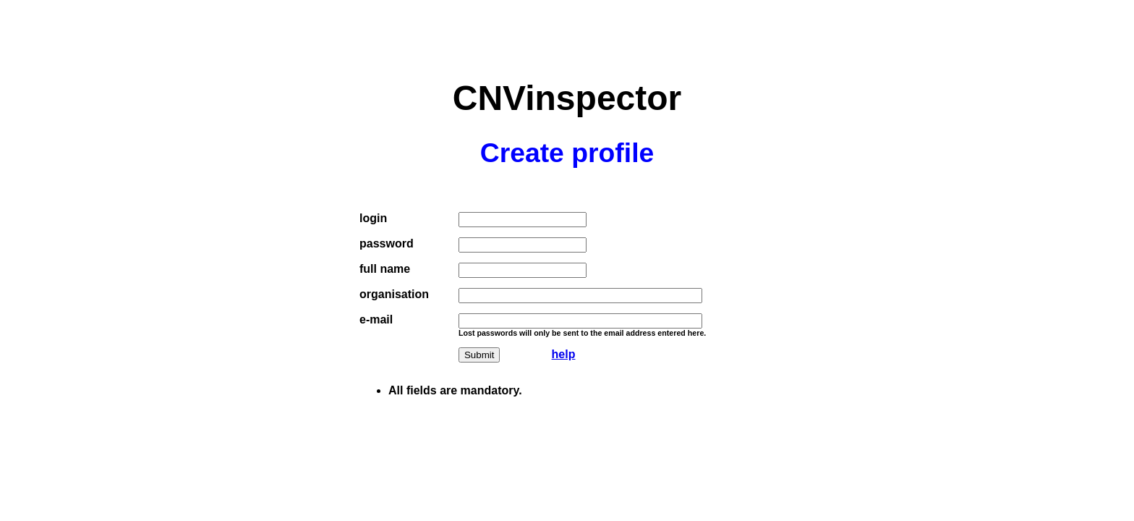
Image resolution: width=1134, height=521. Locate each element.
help (564, 354)
